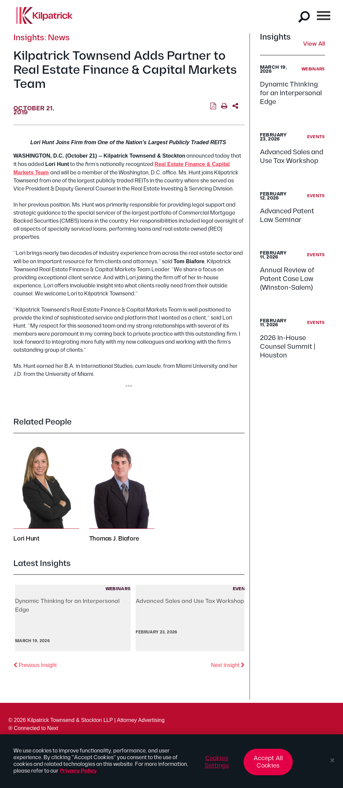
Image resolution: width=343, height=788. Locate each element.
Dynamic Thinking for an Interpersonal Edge (291, 93)
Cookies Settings (217, 762)
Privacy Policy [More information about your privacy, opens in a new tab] (78, 771)
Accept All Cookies (268, 762)
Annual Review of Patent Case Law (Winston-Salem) (287, 279)
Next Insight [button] (228, 664)
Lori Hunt (26, 538)
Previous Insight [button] (35, 664)
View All (314, 44)
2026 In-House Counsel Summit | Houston (288, 346)
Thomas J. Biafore (114, 538)
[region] (171, 761)
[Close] (332, 760)
